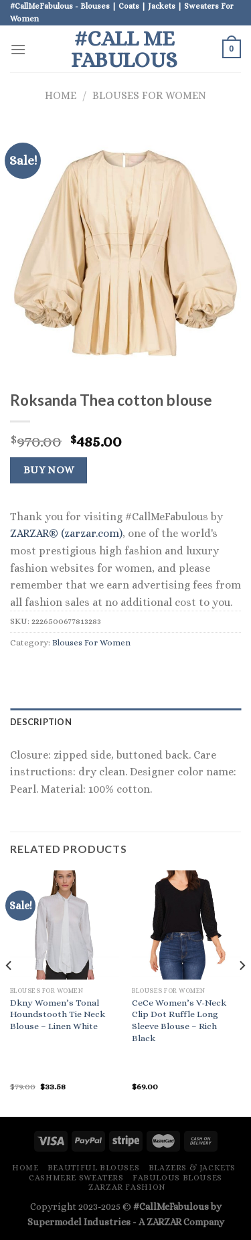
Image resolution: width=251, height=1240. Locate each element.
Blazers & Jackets (192, 1167)
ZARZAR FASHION (127, 1187)
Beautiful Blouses (93, 1167)
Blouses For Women (149, 95)
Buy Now (48, 470)
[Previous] (9, 992)
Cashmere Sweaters (76, 1177)
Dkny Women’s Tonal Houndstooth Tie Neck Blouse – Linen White (57, 1014)
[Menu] (18, 49)
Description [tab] (41, 721)
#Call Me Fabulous (124, 48)
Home (60, 95)
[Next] (241, 992)
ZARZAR (164, 1222)
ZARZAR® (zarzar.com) (66, 533)
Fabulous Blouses (177, 1177)
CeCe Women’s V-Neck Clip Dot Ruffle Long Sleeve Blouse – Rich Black (179, 1020)
